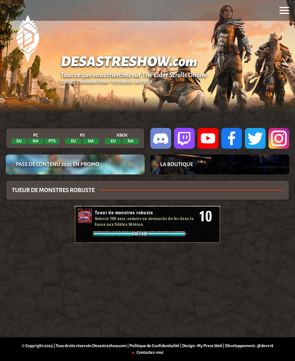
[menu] (284, 10)
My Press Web (209, 345)
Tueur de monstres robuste (124, 212)
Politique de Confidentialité (154, 345)
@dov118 (265, 345)
